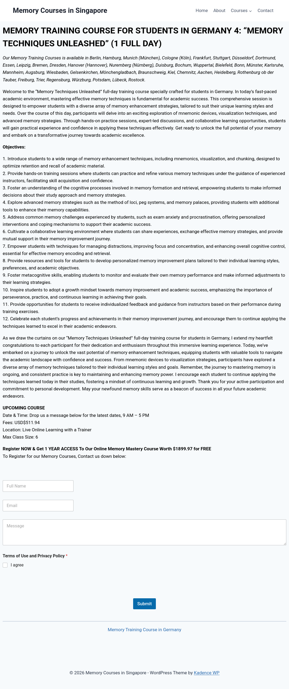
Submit (144, 603)
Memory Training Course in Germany (144, 629)
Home (202, 10)
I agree (17, 565)
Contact (265, 10)
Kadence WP (206, 672)
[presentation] (43, 595)
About (219, 10)
